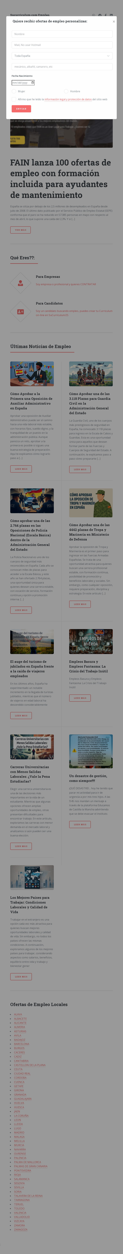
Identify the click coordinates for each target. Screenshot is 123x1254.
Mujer (21, 91)
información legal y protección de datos (68, 99)
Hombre (75, 91)
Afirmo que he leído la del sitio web (62, 99)
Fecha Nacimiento (22, 75)
